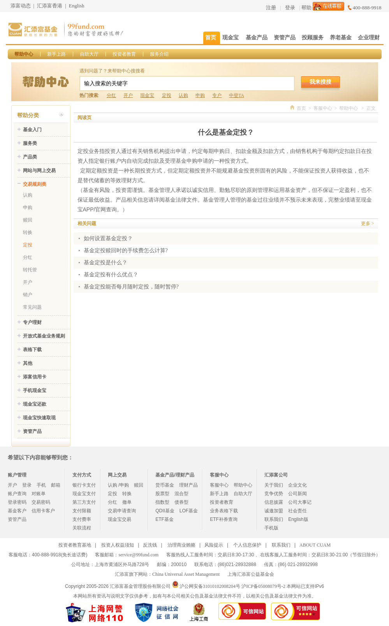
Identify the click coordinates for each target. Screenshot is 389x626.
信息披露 (273, 502)
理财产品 (188, 485)
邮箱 (55, 485)
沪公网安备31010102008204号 (210, 586)
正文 (371, 108)
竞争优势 (273, 493)
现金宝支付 (84, 493)
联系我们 (273, 519)
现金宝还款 (34, 404)
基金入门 (32, 129)
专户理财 (32, 322)
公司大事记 (300, 502)
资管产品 (32, 431)
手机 (41, 485)
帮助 (306, 8)
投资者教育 (124, 54)
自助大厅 (89, 54)
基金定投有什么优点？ (111, 275)
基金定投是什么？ (105, 263)
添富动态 (21, 6)
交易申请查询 (122, 510)
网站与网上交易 (39, 170)
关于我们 (273, 485)
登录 (290, 8)
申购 (200, 95)
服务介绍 (159, 54)
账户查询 (17, 493)
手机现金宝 (34, 390)
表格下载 (32, 349)
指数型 (162, 502)
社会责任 (297, 510)
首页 (301, 108)
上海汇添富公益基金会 (250, 574)
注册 (271, 8)
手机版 (271, 528)
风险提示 (213, 545)
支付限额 (81, 510)
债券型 (181, 502)
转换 (27, 232)
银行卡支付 (84, 485)
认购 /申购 (118, 485)
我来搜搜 (320, 82)
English (76, 6)
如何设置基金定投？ (108, 238)
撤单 (127, 502)
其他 (27, 363)
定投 (166, 95)
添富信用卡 (34, 377)
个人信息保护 (247, 545)
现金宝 (147, 95)
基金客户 (17, 510)
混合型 (181, 493)
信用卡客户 (43, 510)
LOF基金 (189, 510)
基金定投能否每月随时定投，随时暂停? (131, 287)
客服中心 (322, 108)
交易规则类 (34, 184)
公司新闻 (297, 493)
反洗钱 (150, 545)
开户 (128, 95)
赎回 (27, 220)
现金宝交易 (119, 519)
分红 (111, 95)
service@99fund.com (138, 554)
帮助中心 (23, 54)
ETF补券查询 (224, 519)
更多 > (367, 223)
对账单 (39, 493)
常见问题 (32, 307)
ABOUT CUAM (315, 545)
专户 (217, 95)
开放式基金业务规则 (44, 336)
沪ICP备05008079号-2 (263, 586)
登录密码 (17, 502)
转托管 (30, 269)
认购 (183, 95)
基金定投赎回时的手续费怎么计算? (126, 250)
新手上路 (56, 54)
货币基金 (164, 485)
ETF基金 (164, 519)
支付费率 (81, 519)
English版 (298, 519)
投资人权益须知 (117, 545)
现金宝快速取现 (39, 417)
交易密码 (41, 502)
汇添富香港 (49, 6)
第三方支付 (84, 502)
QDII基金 (164, 510)
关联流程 (81, 528)
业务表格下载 (224, 510)
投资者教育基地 (74, 545)
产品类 (30, 157)
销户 (27, 294)
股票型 (162, 493)
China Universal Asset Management (186, 574)
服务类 (30, 143)
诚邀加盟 (273, 510)
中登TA (236, 95)
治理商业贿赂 (181, 545)
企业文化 (297, 485)
